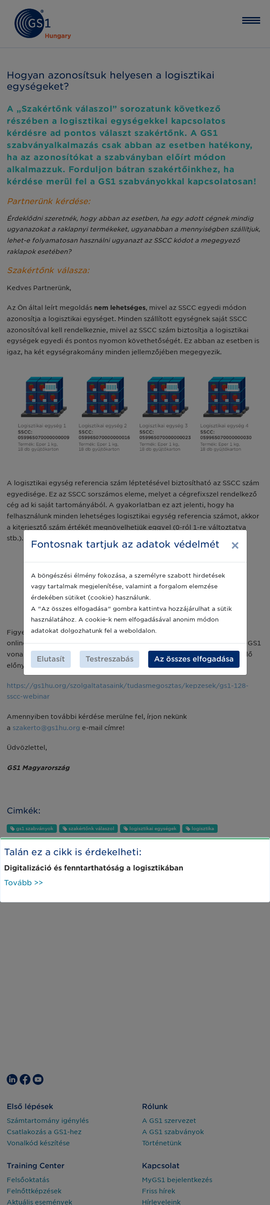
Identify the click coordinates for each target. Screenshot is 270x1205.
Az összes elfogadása (194, 659)
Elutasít (51, 659)
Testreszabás (109, 659)
